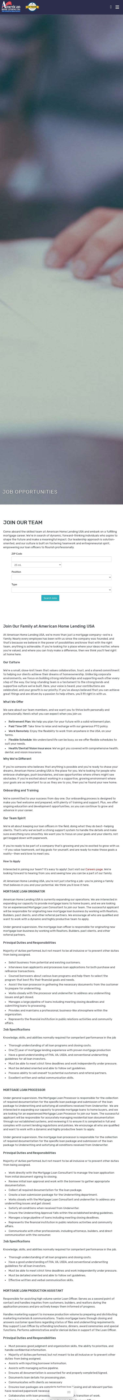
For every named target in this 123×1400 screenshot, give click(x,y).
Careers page (94, 865)
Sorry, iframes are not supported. (61, 583)
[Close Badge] (73, 1386)
